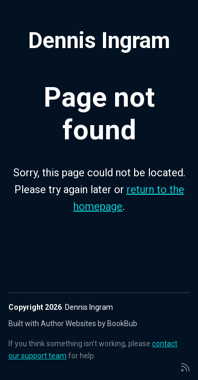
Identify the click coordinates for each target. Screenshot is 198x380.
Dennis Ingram (99, 40)
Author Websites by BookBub (89, 323)
